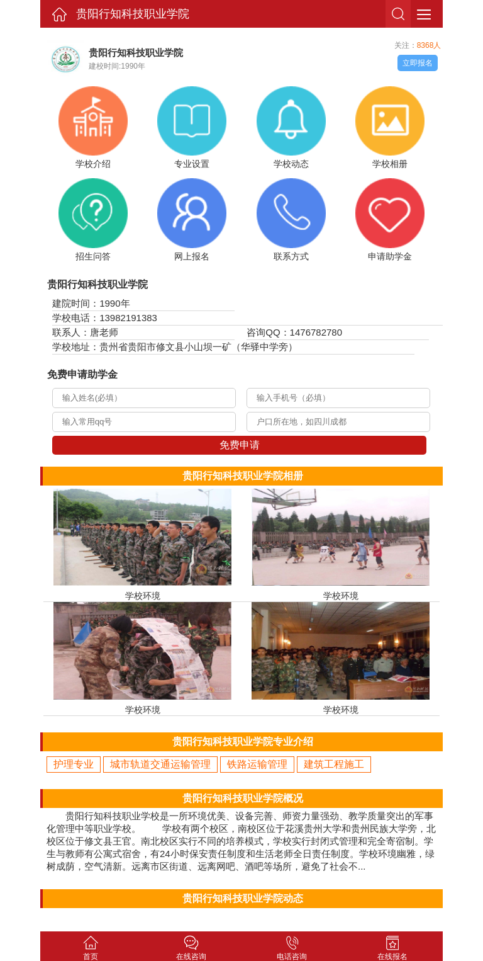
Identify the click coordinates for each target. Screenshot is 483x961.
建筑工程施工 (334, 764)
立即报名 (417, 63)
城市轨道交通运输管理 (160, 764)
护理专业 (73, 764)
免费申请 (239, 445)
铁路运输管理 (257, 764)
